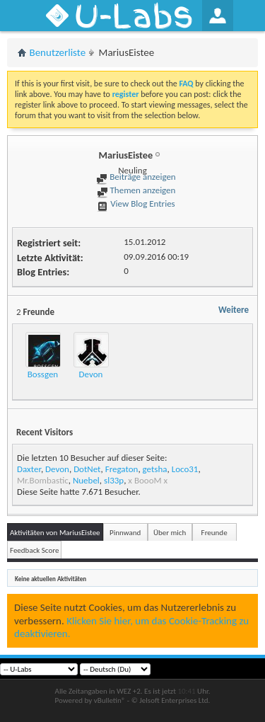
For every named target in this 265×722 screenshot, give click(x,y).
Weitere (233, 309)
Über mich (169, 532)
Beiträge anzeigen (135, 176)
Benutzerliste (58, 52)
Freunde (214, 532)
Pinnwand (125, 532)
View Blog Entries (136, 203)
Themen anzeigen (136, 190)
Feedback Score (34, 550)
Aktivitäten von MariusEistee (55, 532)
